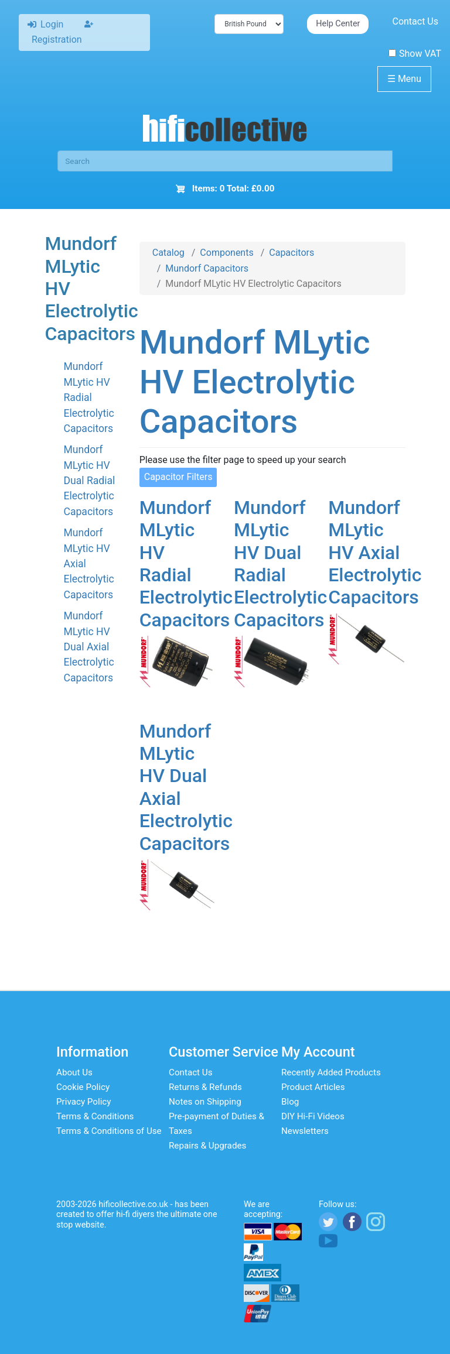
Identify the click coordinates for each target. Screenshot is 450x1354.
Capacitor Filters (178, 476)
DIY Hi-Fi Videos (313, 1116)
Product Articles (313, 1087)
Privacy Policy (83, 1101)
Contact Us (415, 21)
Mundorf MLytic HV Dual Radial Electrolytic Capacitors (89, 480)
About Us (74, 1072)
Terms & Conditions (95, 1116)
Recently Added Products (331, 1072)
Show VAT (414, 53)
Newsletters (305, 1131)
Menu (404, 78)
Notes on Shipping (205, 1101)
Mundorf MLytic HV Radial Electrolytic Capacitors (88, 397)
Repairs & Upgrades (207, 1145)
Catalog (168, 252)
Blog (290, 1101)
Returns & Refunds (205, 1087)
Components (226, 252)
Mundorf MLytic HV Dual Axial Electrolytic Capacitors (88, 647)
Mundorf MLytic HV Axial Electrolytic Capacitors (374, 552)
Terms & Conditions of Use (109, 1131)
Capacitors (291, 252)
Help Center (338, 24)
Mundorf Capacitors (206, 268)
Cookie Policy (83, 1087)
